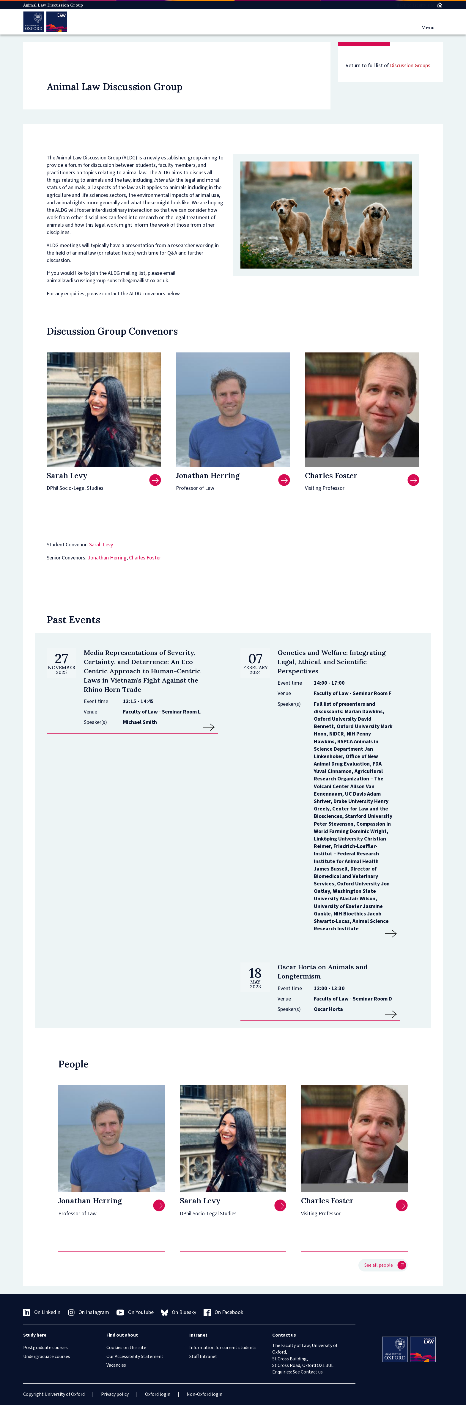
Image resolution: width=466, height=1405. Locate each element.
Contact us (312, 1372)
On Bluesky (178, 1312)
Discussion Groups (410, 65)
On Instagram (88, 1312)
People (73, 1064)
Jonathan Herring (107, 558)
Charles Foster (145, 558)
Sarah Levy (101, 544)
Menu (427, 27)
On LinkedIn (41, 1312)
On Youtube (135, 1312)
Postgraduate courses (45, 1347)
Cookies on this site (126, 1347)
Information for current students (222, 1347)
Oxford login (157, 1394)
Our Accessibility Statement (134, 1356)
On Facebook (223, 1312)
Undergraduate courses (46, 1356)
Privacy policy (115, 1394)
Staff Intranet (203, 1356)
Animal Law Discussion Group (53, 5)
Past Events (73, 620)
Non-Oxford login (204, 1394)
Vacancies (116, 1365)
